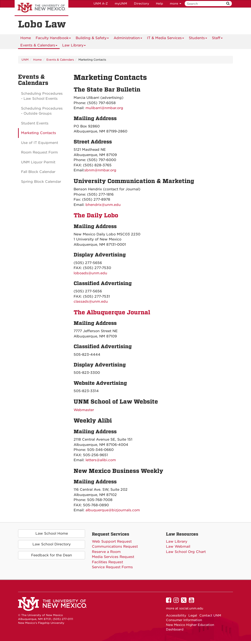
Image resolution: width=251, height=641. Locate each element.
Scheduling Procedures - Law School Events (42, 96)
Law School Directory (51, 544)
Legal (192, 615)
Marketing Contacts (38, 133)
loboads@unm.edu (90, 273)
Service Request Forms (112, 567)
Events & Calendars (38, 46)
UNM (25, 59)
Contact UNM (210, 615)
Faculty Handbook (53, 39)
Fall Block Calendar (38, 172)
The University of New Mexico (41, 8)
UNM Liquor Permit (38, 162)
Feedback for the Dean (51, 555)
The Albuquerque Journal (112, 312)
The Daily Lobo (96, 215)
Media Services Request (113, 557)
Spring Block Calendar (41, 182)
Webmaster (84, 410)
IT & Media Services (165, 39)
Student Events (34, 123)
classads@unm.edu (91, 301)
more (175, 3)
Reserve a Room (106, 552)
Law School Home (51, 533)
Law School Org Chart (186, 552)
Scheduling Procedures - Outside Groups (42, 111)
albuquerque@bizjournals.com (112, 510)
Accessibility (176, 615)
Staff (217, 39)
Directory (141, 3)
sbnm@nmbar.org (100, 170)
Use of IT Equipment (39, 143)
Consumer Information (184, 620)
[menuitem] (25, 38)
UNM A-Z (100, 3)
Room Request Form (39, 152)
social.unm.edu (191, 608)
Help (159, 3)
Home (25, 38)
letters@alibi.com (100, 460)
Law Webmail (178, 546)
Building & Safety (92, 39)
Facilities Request (107, 562)
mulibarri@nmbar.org (104, 108)
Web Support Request (112, 541)
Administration (128, 39)
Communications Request (115, 546)
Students (198, 39)
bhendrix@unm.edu (103, 205)
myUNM (121, 3)
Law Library (74, 46)
